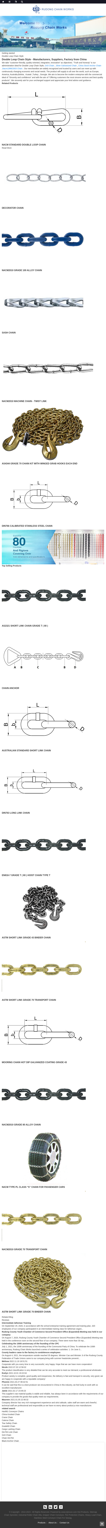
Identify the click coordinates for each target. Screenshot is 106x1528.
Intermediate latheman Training (16, 1323)
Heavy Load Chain (93, 1515)
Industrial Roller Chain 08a (30, 1515)
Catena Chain (8, 1420)
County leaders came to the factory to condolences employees (31, 1352)
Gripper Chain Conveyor (53, 1515)
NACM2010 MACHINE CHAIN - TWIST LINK (24, 401)
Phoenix (15, 1382)
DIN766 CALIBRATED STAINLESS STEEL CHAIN (27, 526)
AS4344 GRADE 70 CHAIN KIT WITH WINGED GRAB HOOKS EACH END (39, 463)
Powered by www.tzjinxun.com (63, 1512)
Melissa (14, 1361)
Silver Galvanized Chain (66, 65)
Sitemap (93, 1512)
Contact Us (64, 1523)
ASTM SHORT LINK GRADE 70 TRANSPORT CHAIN (29, 1000)
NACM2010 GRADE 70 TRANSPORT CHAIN (24, 1249)
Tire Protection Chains (74, 1515)
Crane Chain (7, 1417)
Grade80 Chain (8, 1426)
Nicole (14, 1367)
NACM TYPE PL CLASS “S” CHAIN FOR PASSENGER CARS (33, 1187)
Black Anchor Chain (10, 1441)
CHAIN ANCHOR (10, 688)
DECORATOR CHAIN (12, 208)
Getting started (8, 53)
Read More (6, 148)
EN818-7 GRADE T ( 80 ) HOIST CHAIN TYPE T (26, 875)
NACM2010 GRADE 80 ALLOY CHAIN (21, 1124)
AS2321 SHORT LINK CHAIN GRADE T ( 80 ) (25, 626)
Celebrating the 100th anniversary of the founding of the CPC (30, 1343)
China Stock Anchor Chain (89, 65)
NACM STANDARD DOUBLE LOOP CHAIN (24, 145)
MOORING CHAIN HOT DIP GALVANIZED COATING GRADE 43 (34, 1062)
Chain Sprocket (11, 1515)
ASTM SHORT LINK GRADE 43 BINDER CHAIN (26, 937)
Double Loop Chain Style (12, 56)
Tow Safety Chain (9, 1423)
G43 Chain (49, 65)
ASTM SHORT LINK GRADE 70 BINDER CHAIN (26, 1312)
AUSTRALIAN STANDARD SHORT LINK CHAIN (26, 750)
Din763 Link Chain (10, 1432)
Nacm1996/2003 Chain (12, 68)
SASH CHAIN (9, 332)
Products (41, 1523)
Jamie (14, 1391)
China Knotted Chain (11, 1414)
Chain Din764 (8, 1438)
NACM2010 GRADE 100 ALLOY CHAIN (22, 270)
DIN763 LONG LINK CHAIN (16, 813)
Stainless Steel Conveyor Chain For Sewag (52, 1518)
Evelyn (14, 1373)
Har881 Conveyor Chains (13, 1411)
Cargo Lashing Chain (11, 1429)
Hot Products (83, 1512)
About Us (53, 1523)
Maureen (15, 1400)
